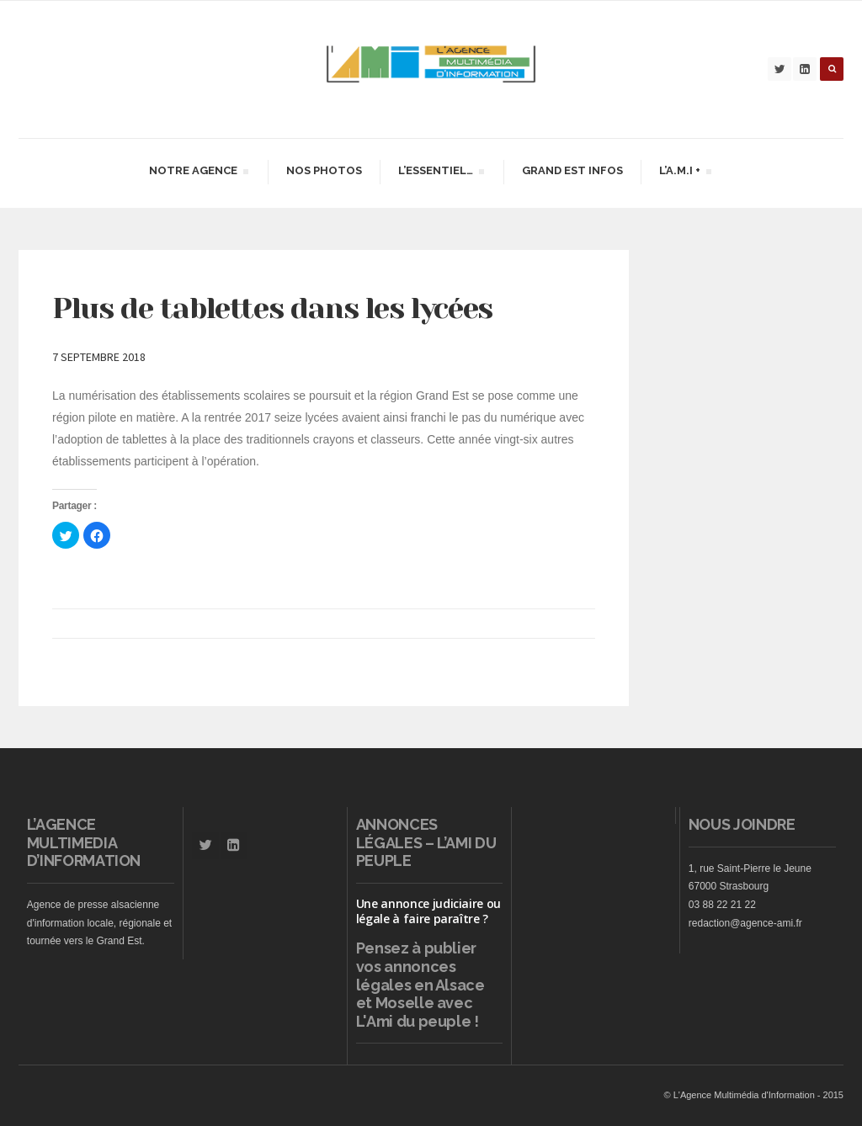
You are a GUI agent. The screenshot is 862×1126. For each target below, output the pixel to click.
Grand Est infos (572, 170)
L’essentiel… (440, 173)
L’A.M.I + (684, 173)
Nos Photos (324, 170)
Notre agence (198, 173)
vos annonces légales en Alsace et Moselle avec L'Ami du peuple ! (420, 994)
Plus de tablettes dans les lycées (272, 308)
